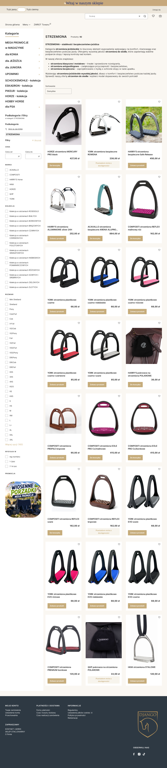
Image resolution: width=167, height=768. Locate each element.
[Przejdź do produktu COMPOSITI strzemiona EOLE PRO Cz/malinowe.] (104, 418)
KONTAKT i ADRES (13, 729)
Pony (12, 309)
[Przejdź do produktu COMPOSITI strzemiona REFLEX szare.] (63, 492)
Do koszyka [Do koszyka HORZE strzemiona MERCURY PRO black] (55, 165)
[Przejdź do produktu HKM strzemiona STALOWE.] (144, 640)
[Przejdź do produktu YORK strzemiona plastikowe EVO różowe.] (63, 567)
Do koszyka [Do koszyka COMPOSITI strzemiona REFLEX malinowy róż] (135, 238)
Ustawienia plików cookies (79, 713)
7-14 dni (13, 466)
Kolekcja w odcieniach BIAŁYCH (23, 216)
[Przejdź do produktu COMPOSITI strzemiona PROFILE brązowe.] (63, 418)
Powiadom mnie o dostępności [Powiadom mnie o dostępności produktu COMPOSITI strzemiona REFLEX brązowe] (104, 531)
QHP (11, 194)
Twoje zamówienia (13, 710)
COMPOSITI (15, 175)
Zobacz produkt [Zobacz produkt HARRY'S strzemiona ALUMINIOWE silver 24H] (57, 238)
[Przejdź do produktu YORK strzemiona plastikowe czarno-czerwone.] (63, 345)
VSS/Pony (14, 353)
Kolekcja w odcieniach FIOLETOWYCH (19, 244)
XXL (11, 435)
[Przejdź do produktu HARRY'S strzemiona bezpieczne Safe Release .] (144, 124)
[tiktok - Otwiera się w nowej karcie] (144, 754)
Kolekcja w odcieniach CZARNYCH (24, 230)
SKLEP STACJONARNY (15, 731)
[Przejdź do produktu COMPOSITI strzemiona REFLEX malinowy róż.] (144, 199)
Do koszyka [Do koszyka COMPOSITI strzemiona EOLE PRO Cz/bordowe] (135, 457)
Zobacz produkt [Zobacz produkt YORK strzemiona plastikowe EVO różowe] (57, 606)
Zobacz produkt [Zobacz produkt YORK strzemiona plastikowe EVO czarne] (137, 606)
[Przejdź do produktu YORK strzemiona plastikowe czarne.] (63, 272)
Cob (11, 319)
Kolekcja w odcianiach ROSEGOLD (24, 211)
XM (11, 415)
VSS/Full (13, 348)
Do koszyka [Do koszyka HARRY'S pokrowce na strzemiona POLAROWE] (135, 384)
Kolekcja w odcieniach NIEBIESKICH (25, 258)
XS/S (12, 386)
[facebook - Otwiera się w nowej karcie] (134, 754)
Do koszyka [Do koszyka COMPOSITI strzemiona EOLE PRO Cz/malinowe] (95, 457)
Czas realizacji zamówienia (47, 715)
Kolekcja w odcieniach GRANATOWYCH (19, 251)
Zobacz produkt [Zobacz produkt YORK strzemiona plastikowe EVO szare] (137, 533)
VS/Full (12, 343)
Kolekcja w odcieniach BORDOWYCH (25, 221)
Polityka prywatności (77, 715)
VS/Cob (13, 328)
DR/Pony (13, 357)
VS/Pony (13, 333)
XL (11, 430)
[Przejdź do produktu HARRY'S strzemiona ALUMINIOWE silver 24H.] (63, 199)
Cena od (8, 152)
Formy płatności (43, 710)
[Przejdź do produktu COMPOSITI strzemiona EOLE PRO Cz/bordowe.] (144, 418)
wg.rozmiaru (15, 457)
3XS (11, 377)
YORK (12, 199)
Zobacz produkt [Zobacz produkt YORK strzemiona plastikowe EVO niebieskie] (97, 606)
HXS (11, 396)
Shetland (13, 304)
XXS (11, 372)
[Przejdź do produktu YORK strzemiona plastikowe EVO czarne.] (144, 567)
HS (11, 406)
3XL (11, 440)
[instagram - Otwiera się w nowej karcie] (139, 754)
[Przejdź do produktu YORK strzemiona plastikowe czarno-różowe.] (144, 272)
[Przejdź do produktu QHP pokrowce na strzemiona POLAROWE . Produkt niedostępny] (104, 640)
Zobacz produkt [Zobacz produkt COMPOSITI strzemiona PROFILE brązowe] (57, 457)
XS (11, 391)
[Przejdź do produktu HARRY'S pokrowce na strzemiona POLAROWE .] (144, 345)
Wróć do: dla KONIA (14, 129)
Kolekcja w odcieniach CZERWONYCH (19, 236)
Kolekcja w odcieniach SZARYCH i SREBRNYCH (24, 276)
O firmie (8, 734)
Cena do (29, 152)
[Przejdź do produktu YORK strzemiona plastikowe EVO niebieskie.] (104, 567)
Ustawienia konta (12, 713)
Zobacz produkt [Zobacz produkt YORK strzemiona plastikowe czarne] (57, 311)
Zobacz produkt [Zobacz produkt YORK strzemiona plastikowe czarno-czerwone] (57, 384)
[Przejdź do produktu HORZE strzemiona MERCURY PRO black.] (63, 124)
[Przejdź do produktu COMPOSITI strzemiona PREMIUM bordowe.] (63, 640)
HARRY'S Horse (16, 179)
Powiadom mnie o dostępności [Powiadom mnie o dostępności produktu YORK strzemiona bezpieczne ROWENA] (104, 164)
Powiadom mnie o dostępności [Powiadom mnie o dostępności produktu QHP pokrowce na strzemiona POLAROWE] (104, 679)
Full (11, 338)
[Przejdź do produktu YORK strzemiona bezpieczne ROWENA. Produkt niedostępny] (104, 124)
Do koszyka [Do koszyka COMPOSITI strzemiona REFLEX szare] (55, 533)
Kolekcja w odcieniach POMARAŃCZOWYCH (19, 263)
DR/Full (13, 367)
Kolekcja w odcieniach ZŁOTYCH (23, 287)
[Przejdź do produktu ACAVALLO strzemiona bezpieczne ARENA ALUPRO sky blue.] (104, 199)
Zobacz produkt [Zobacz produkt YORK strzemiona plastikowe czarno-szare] (97, 384)
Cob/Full (13, 314)
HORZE (13, 189)
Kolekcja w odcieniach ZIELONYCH (24, 282)
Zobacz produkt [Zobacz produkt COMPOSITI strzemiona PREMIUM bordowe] (57, 681)
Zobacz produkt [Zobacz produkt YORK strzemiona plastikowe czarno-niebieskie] (97, 311)
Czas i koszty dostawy (46, 713)
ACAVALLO (14, 170)
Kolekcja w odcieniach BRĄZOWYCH (25, 226)
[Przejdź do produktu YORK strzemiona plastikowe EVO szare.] (144, 492)
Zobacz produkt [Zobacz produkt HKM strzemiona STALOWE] (137, 681)
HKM (12, 184)
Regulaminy (73, 710)
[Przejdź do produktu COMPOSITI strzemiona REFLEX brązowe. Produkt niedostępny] (104, 492)
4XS (11, 382)
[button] (144, 16)
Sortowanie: (50, 86)
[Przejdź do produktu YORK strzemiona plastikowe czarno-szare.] (104, 345)
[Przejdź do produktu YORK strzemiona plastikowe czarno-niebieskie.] (104, 272)
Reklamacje (73, 718)
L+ (11, 425)
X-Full (12, 324)
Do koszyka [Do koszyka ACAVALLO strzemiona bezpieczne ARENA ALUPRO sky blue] (95, 238)
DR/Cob (13, 362)
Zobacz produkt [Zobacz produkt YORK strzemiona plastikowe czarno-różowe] (137, 311)
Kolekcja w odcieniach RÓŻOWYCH (25, 270)
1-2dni (12, 461)
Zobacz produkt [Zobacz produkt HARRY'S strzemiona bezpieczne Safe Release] (137, 165)
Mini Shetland (15, 299)
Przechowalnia (11, 715)
